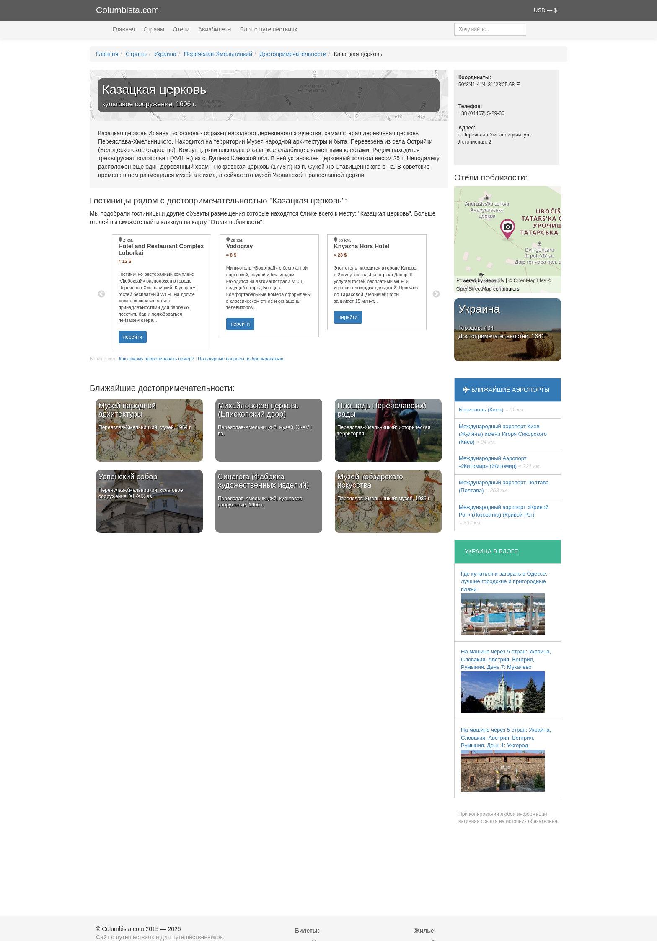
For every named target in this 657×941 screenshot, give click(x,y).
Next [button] (436, 294)
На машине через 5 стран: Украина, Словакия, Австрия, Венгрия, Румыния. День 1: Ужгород (506, 759)
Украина (165, 54)
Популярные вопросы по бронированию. (241, 358)
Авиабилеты (215, 29)
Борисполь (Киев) (492, 409)
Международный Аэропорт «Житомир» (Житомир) (500, 462)
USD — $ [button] (545, 10)
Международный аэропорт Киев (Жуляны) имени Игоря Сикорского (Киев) (503, 434)
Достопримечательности (293, 54)
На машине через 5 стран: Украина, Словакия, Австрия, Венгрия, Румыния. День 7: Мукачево (506, 680)
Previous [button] (101, 294)
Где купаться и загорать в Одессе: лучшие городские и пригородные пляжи (504, 603)
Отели (181, 29)
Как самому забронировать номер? (156, 358)
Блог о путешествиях (268, 29)
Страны (153, 29)
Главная (124, 29)
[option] (161, 292)
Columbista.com (127, 9)
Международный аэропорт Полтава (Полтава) (503, 486)
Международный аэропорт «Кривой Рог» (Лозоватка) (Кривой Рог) (503, 515)
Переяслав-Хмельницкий (218, 54)
